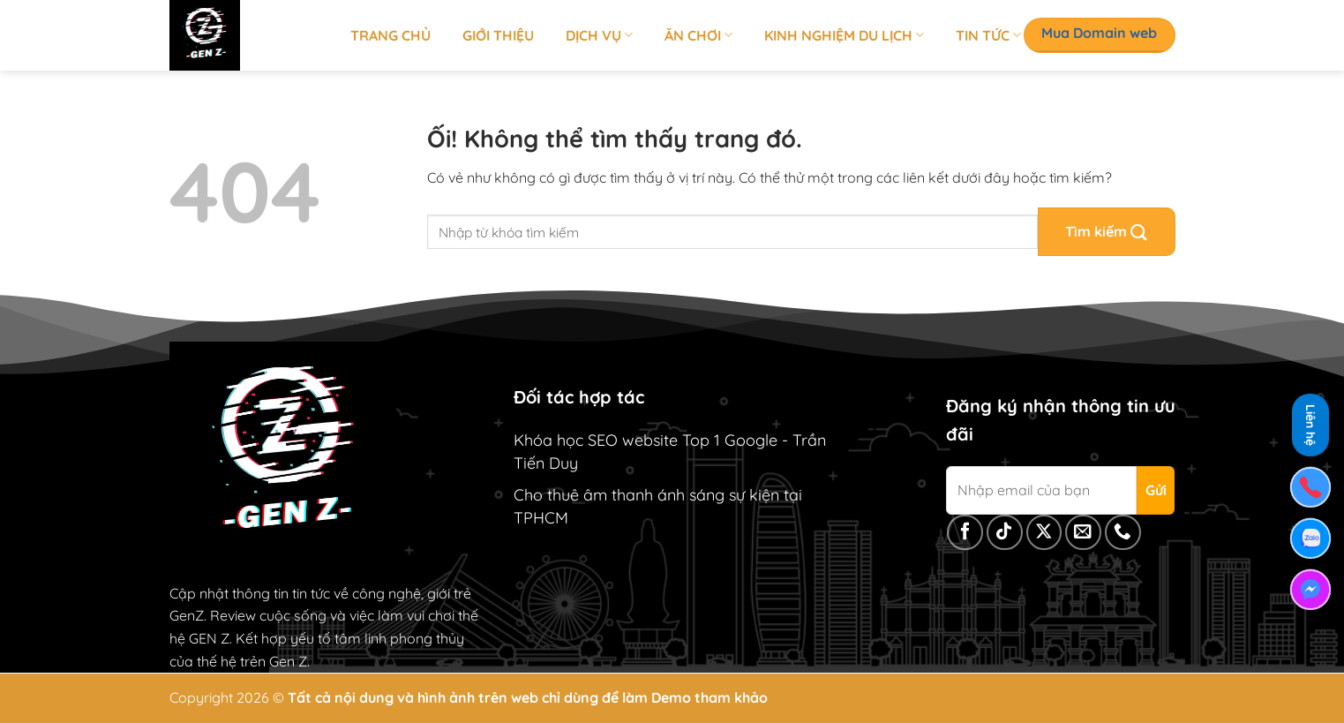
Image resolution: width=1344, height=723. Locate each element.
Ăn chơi (698, 35)
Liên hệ (1310, 422)
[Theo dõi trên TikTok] (1005, 533)
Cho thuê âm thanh (583, 495)
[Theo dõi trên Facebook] (965, 533)
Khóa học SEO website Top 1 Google (645, 440)
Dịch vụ (599, 35)
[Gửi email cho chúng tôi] (1083, 533)
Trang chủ (390, 35)
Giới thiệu (498, 35)
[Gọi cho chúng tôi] (1123, 533)
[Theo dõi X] (1044, 533)
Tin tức (988, 35)
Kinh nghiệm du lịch (844, 35)
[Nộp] (1106, 231)
